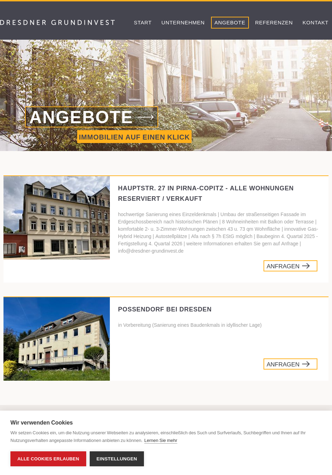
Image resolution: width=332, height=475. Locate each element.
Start (143, 22)
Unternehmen (182, 22)
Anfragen (283, 266)
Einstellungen (117, 458)
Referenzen (274, 22)
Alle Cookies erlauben (48, 458)
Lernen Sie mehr (160, 440)
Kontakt (315, 22)
